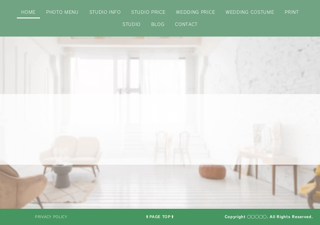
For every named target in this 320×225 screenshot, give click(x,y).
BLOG (158, 24)
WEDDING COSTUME (250, 12)
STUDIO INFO (105, 12)
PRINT (292, 12)
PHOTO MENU (62, 12)
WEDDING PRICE (195, 12)
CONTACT (186, 24)
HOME (28, 12)
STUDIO (131, 24)
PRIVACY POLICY (51, 216)
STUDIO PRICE (148, 12)
